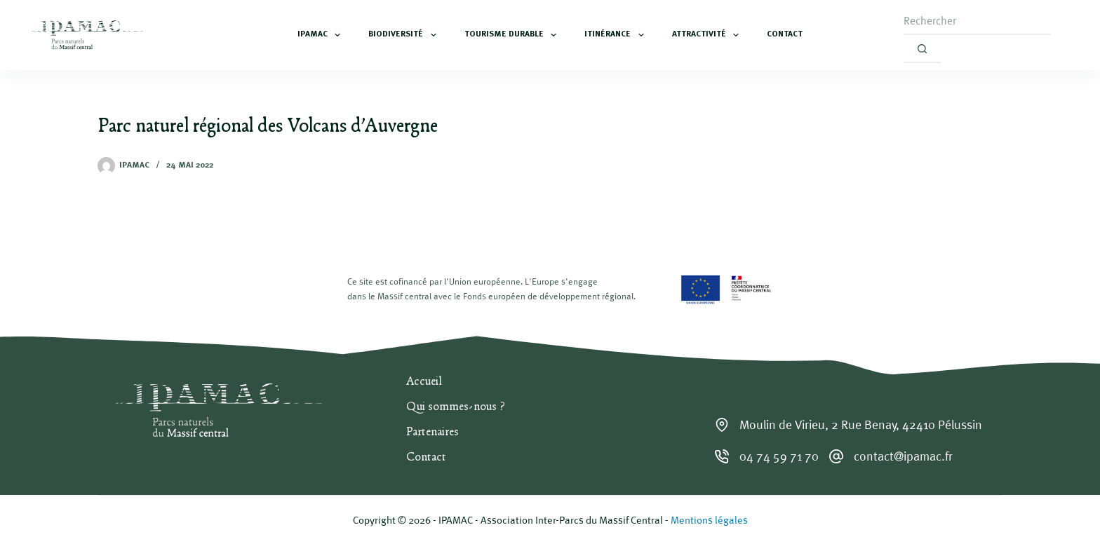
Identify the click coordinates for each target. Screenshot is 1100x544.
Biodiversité (404, 35)
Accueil (424, 382)
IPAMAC (321, 35)
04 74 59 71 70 (779, 456)
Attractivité (708, 35)
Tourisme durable (513, 35)
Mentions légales (709, 520)
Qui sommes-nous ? (455, 407)
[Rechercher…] (977, 21)
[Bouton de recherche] (922, 49)
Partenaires (432, 432)
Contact (785, 34)
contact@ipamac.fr (903, 456)
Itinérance (616, 35)
